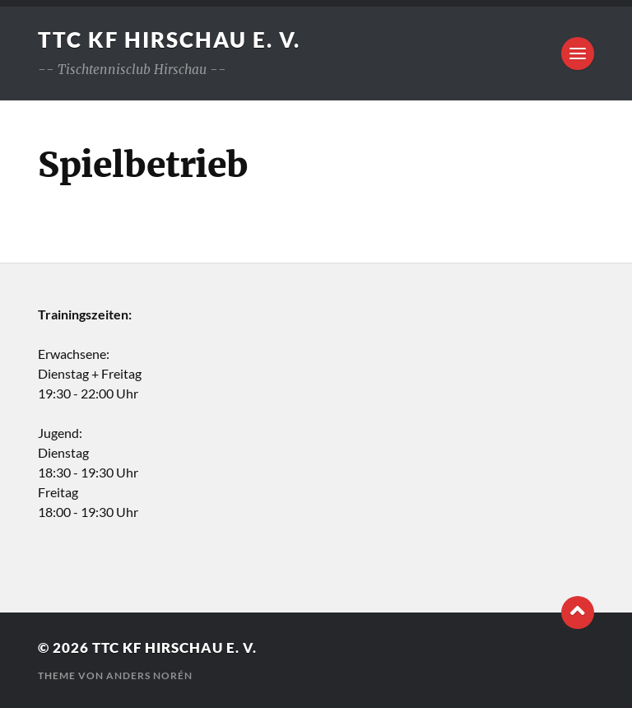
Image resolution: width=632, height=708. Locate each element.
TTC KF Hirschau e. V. (169, 39)
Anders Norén (149, 675)
